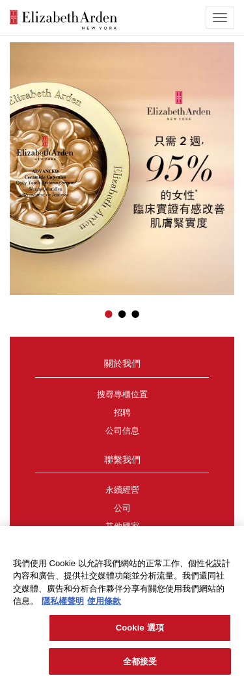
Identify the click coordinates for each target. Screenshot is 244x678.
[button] (19, 162)
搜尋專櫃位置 (122, 394)
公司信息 (122, 431)
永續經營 (122, 490)
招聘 (122, 412)
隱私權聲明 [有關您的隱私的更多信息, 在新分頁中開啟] (63, 605)
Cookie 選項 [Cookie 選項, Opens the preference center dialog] (140, 631)
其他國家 (122, 526)
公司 (122, 508)
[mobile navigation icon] (220, 18)
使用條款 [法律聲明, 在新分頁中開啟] (104, 605)
